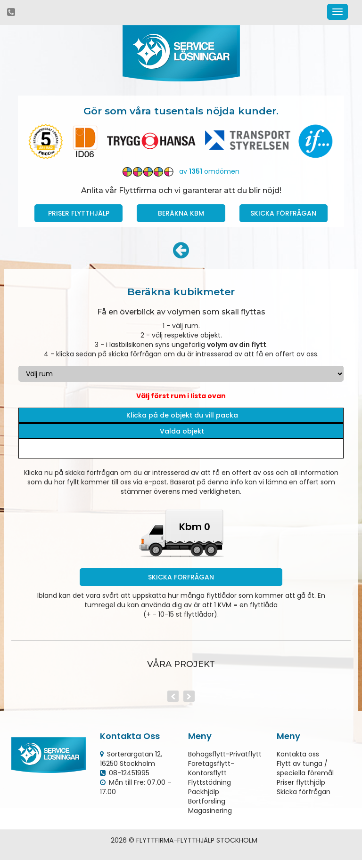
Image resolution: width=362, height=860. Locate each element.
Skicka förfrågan (283, 213)
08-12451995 (129, 773)
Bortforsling (206, 801)
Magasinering (210, 810)
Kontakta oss (298, 754)
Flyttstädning (209, 782)
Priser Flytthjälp (78, 213)
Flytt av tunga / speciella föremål (305, 768)
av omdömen (181, 171)
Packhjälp (203, 791)
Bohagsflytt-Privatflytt (225, 754)
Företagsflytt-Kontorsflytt (211, 768)
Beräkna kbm (181, 213)
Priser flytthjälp (301, 782)
